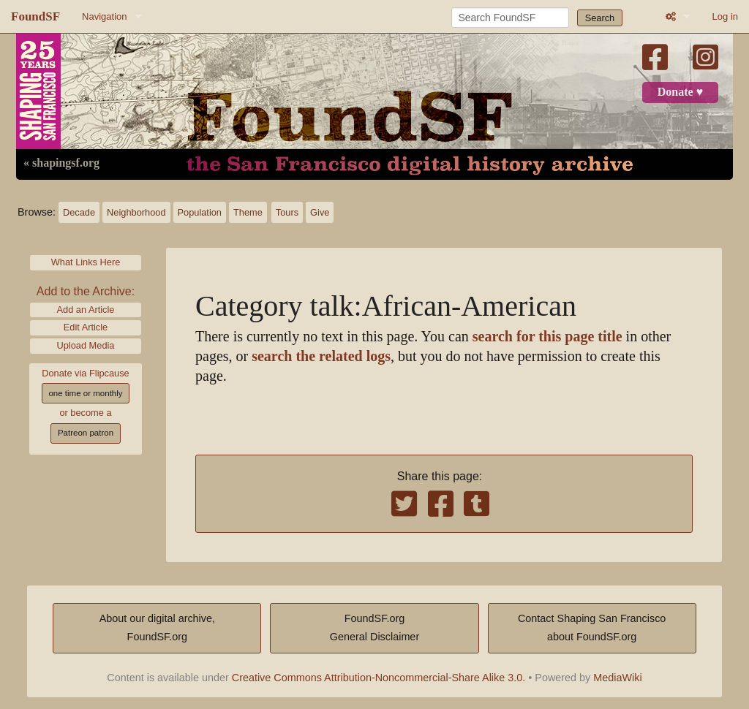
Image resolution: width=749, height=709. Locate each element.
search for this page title (547, 336)
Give (319, 212)
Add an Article (86, 309)
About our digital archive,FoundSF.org (157, 628)
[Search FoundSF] (510, 17)
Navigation (104, 16)
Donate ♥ (680, 92)
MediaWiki (617, 677)
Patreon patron (85, 432)
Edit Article (86, 327)
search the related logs (321, 356)
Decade (79, 212)
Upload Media (86, 345)
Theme (248, 212)
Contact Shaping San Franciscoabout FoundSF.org (592, 628)
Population (200, 212)
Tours (287, 212)
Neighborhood (136, 212)
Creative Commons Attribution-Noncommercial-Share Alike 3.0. (379, 677)
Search (600, 17)
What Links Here (86, 262)
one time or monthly (85, 393)
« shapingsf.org (61, 163)
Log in (725, 16)
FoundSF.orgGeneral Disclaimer (374, 628)
